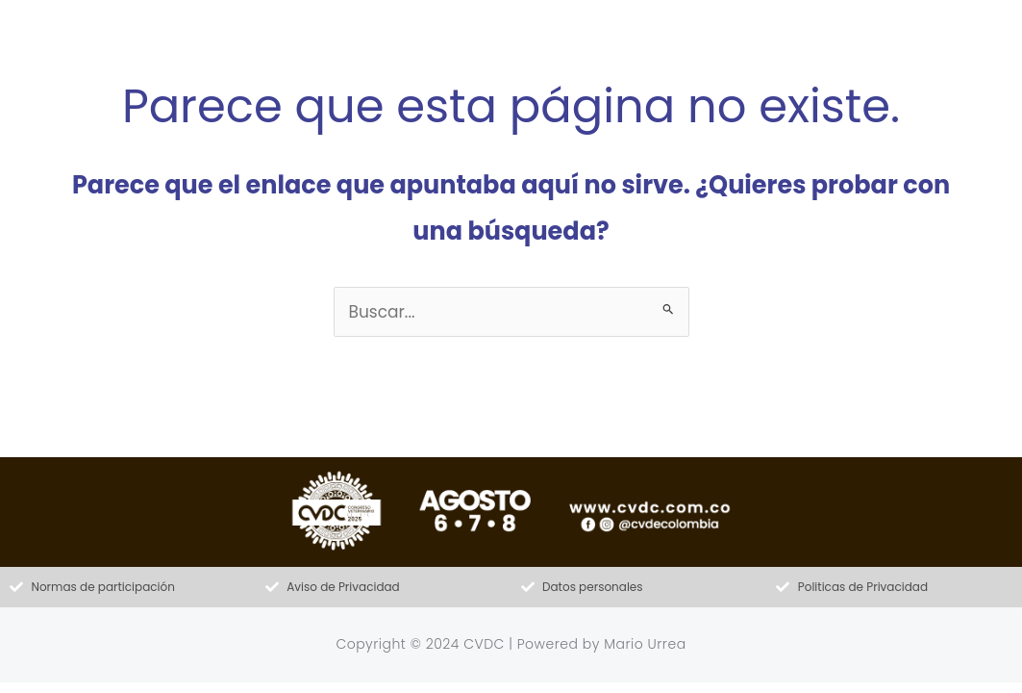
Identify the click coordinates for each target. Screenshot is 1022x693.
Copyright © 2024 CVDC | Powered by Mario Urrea (510, 644)
